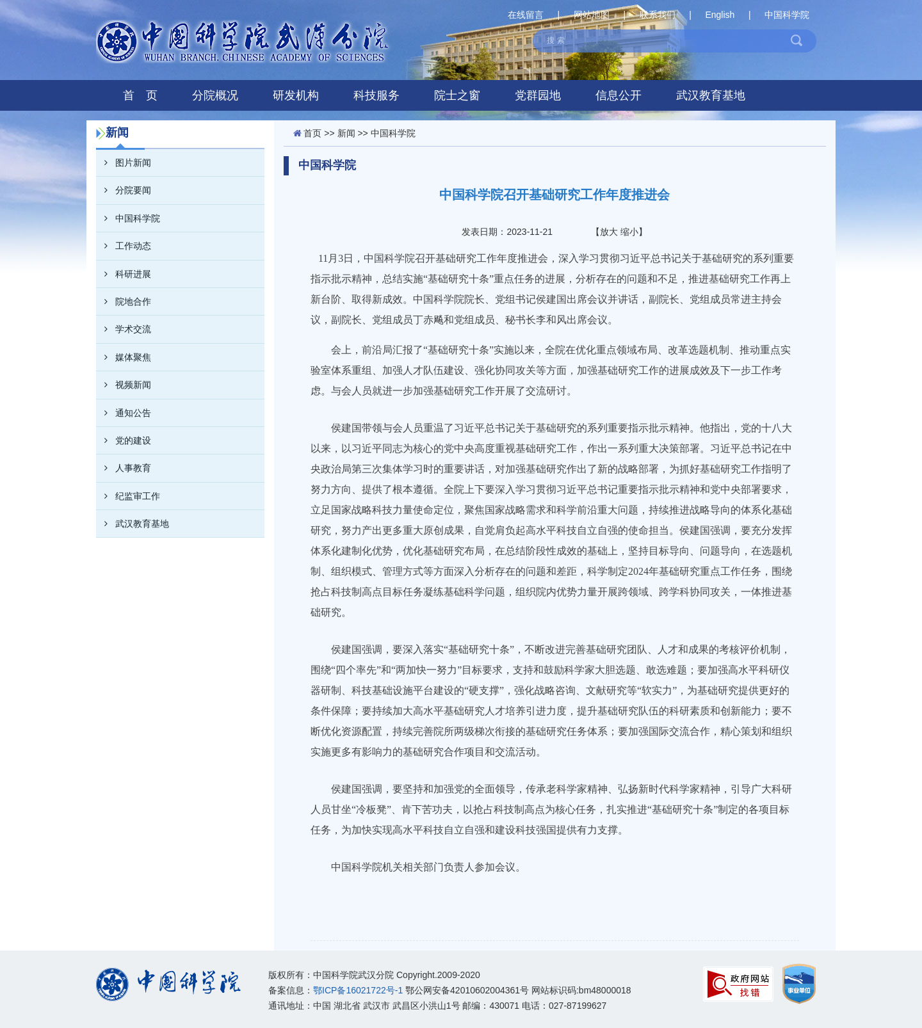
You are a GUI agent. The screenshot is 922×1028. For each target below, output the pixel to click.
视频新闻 (123, 384)
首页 (312, 133)
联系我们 (657, 15)
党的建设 (123, 440)
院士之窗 (457, 95)
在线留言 (526, 15)
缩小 (629, 232)
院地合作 (123, 301)
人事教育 (123, 467)
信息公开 (618, 95)
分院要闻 (123, 190)
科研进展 (123, 274)
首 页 (140, 95)
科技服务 (376, 95)
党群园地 (538, 95)
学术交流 (123, 329)
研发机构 (296, 95)
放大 (609, 232)
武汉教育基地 (710, 95)
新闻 (346, 133)
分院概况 (215, 95)
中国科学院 (786, 15)
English (719, 15)
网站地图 (592, 15)
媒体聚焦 (123, 357)
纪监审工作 (128, 496)
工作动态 (123, 245)
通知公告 (123, 412)
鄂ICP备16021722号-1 (358, 990)
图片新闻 (123, 162)
